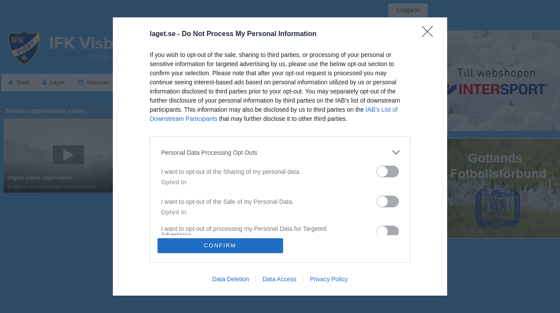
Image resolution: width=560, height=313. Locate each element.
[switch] (387, 171)
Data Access (279, 279)
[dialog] (280, 156)
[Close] (430, 34)
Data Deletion (230, 279)
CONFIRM (220, 245)
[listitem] (280, 152)
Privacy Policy (329, 279)
